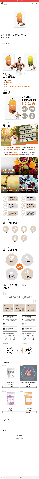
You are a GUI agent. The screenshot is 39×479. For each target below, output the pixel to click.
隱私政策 (19, 438)
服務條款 (17, 438)
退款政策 (22, 438)
